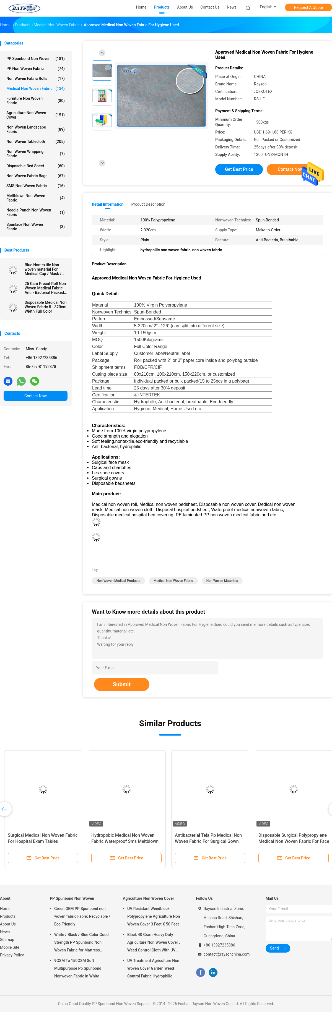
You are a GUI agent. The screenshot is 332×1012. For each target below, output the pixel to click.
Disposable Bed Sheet (35, 166)
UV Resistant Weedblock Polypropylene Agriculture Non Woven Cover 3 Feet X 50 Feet (153, 916)
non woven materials (222, 581)
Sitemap (7, 939)
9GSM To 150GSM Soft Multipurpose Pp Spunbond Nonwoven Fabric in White (77, 968)
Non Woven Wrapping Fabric (35, 153)
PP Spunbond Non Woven (35, 58)
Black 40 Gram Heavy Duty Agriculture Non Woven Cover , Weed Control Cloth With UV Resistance (153, 943)
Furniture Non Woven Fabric (35, 100)
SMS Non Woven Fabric (35, 186)
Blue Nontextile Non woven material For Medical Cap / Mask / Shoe (43, 269)
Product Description (148, 204)
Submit (122, 684)
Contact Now (35, 396)
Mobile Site (9, 947)
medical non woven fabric (173, 581)
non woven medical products (118, 581)
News (5, 932)
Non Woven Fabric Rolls (35, 78)
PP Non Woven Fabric (35, 68)
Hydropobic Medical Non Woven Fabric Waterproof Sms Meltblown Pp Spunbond (125, 841)
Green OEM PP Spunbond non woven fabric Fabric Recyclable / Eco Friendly (82, 916)
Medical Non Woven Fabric (35, 88)
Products (7, 916)
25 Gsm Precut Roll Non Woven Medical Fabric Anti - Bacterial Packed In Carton (45, 288)
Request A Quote (308, 7)
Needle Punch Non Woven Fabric (35, 212)
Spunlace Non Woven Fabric (35, 226)
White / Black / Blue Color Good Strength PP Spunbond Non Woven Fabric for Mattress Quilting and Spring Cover (81, 943)
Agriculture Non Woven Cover (35, 115)
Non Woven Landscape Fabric (35, 129)
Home (5, 908)
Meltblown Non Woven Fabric (35, 197)
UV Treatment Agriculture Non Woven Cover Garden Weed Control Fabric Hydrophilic (153, 968)
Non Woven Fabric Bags (35, 176)
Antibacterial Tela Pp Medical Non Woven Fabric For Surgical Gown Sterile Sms (208, 841)
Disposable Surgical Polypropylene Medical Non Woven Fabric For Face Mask (293, 841)
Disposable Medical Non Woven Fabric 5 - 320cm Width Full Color (46, 306)
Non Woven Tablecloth (35, 141)
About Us (8, 924)
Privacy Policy (12, 955)
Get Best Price (239, 169)
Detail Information (107, 204)
